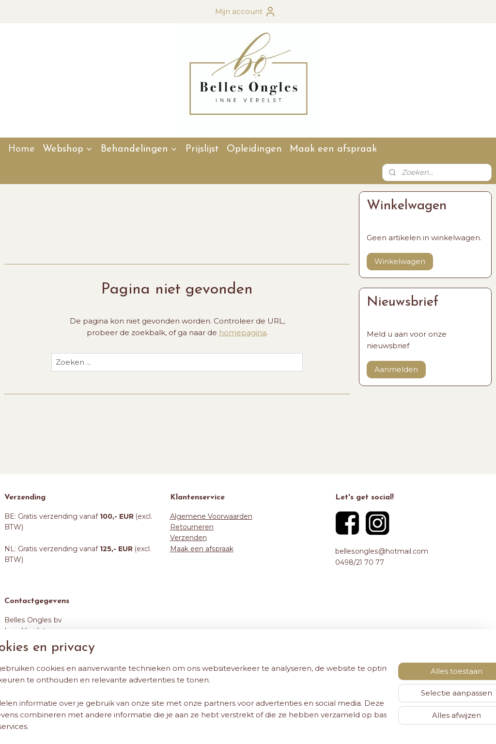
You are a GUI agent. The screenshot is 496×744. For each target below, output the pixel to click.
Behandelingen (139, 149)
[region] (184, 697)
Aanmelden (396, 369)
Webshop (68, 149)
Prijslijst (202, 149)
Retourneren (192, 527)
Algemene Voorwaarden (211, 516)
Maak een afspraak (333, 149)
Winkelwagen (399, 261)
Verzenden (188, 537)
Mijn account (245, 11)
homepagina (242, 332)
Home (21, 149)
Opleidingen (254, 149)
